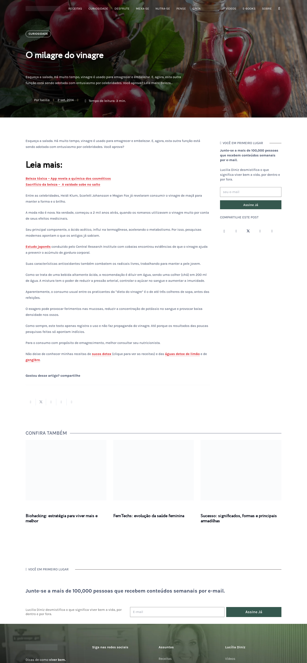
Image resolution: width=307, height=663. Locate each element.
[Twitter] (248, 231)
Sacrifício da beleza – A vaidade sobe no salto (63, 184)
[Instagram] (224, 231)
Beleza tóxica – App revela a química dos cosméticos (68, 178)
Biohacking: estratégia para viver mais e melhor (61, 518)
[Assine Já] (250, 204)
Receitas (165, 659)
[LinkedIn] (272, 231)
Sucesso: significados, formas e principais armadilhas (239, 518)
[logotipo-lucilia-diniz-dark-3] (43, 8)
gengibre (33, 360)
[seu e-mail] (250, 192)
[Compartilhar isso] (31, 402)
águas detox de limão (182, 354)
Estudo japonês (38, 247)
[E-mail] (177, 612)
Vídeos (230, 659)
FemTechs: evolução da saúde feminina (148, 516)
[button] (279, 8)
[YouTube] (260, 231)
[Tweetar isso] (41, 402)
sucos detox (101, 354)
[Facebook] (236, 231)
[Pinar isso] (61, 402)
